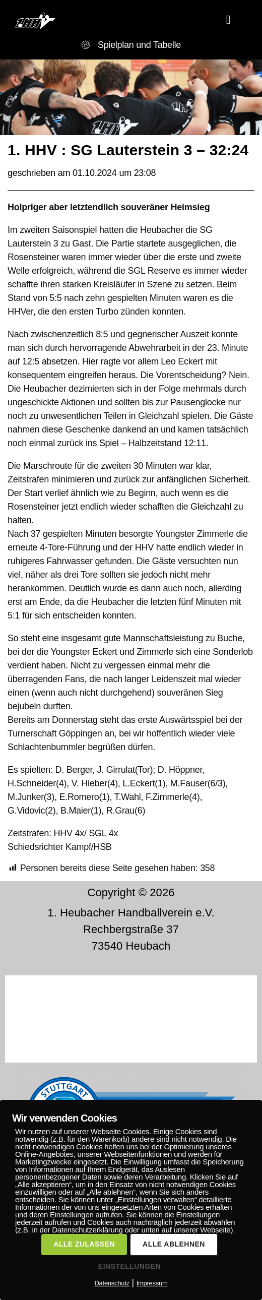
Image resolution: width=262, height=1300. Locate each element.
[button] (228, 20)
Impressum (152, 1283)
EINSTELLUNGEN (129, 1266)
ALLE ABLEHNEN (174, 1244)
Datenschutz (111, 1283)
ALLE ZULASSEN (84, 1244)
